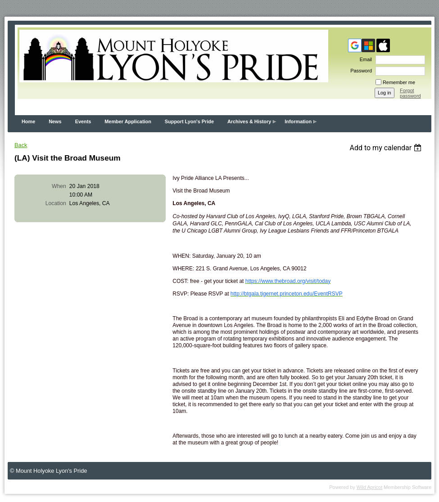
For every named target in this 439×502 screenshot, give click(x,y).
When (59, 186)
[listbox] (386, 147)
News (55, 121)
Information (298, 121)
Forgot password (410, 93)
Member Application (127, 121)
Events (83, 121)
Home (28, 121)
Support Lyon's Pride (189, 121)
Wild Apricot (369, 487)
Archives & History (249, 121)
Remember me (399, 82)
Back (20, 145)
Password (359, 70)
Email (364, 59)
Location (55, 203)
